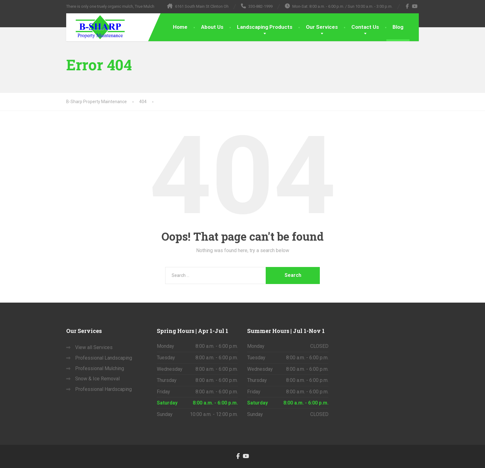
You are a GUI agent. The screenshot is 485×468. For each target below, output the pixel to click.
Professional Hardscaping (103, 389)
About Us (212, 27)
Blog (398, 27)
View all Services (94, 347)
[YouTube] (415, 6)
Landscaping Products (264, 27)
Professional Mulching (99, 368)
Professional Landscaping (103, 358)
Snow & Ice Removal (97, 379)
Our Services (322, 27)
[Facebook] (407, 6)
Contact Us (365, 27)
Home (180, 27)
